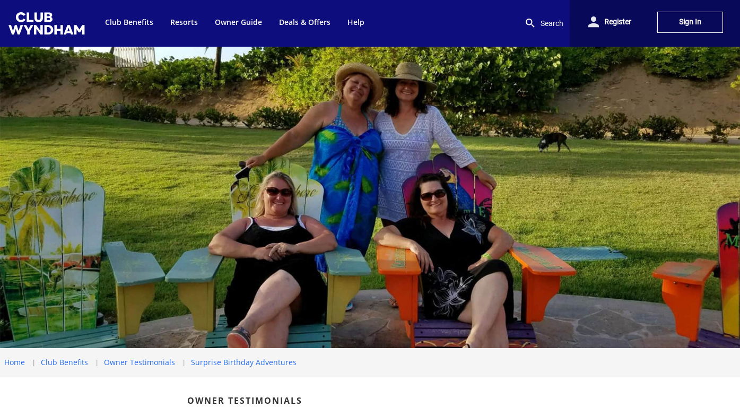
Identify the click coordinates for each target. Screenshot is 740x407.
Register (617, 22)
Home (14, 362)
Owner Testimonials (139, 362)
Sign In (690, 22)
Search (543, 23)
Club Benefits (129, 22)
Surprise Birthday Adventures (244, 362)
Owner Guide (238, 22)
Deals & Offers (304, 22)
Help (355, 22)
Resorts (184, 22)
